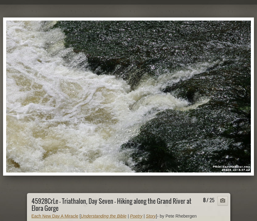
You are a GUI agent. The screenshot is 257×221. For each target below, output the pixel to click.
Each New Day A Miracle (55, 216)
